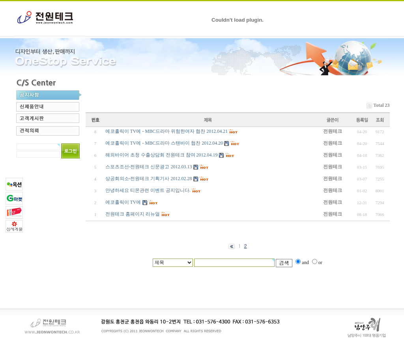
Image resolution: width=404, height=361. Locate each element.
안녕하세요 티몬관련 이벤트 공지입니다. (148, 190)
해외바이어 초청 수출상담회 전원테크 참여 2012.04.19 (161, 155)
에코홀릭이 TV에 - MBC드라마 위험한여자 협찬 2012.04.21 (166, 131)
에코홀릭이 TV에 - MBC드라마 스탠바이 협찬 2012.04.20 (164, 143)
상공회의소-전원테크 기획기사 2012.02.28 (148, 178)
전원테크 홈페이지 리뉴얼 (132, 214)
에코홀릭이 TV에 (123, 202)
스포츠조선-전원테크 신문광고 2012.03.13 (148, 166)
